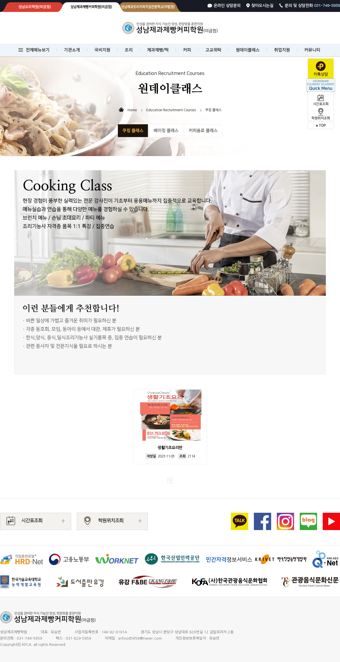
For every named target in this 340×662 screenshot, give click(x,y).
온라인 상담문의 (227, 5)
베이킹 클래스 (166, 130)
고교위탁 (213, 50)
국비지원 (102, 50)
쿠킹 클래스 (132, 130)
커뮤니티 (312, 50)
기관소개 (72, 50)
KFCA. (27, 644)
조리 (129, 50)
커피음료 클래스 (203, 130)
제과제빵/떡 (158, 50)
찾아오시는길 (262, 5)
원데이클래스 (248, 50)
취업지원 (282, 50)
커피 (187, 50)
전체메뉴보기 (38, 50)
